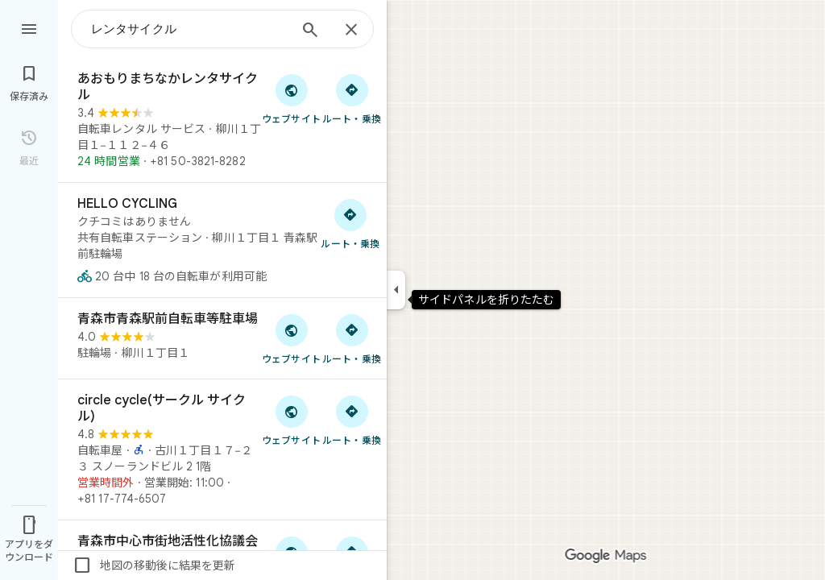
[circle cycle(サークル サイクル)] (222, 449)
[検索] (310, 31)
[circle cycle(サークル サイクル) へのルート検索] (351, 419)
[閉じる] (351, 30)
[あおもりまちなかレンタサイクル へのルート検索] (351, 98)
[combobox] (189, 29)
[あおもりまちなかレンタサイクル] (222, 120)
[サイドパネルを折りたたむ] (396, 290)
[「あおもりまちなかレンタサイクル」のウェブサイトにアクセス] (291, 98)
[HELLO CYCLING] (222, 240)
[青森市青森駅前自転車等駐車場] (222, 338)
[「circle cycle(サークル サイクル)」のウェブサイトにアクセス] (291, 419)
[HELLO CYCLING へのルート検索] (350, 223)
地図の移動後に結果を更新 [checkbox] (154, 565)
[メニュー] (29, 27)
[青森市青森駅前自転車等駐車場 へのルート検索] (351, 338)
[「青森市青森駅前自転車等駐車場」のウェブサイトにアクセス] (291, 338)
